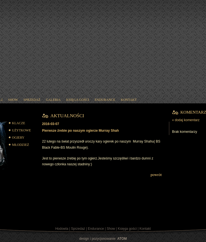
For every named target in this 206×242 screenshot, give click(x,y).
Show (111, 229)
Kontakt (145, 229)
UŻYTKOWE (21, 130)
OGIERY (18, 137)
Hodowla (61, 229)
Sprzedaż (78, 229)
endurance (105, 100)
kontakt (129, 100)
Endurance (96, 229)
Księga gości (127, 229)
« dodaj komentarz (186, 120)
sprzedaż (31, 100)
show (13, 100)
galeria (53, 100)
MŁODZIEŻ (20, 145)
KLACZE (18, 123)
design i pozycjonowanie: (103, 239)
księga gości (77, 100)
